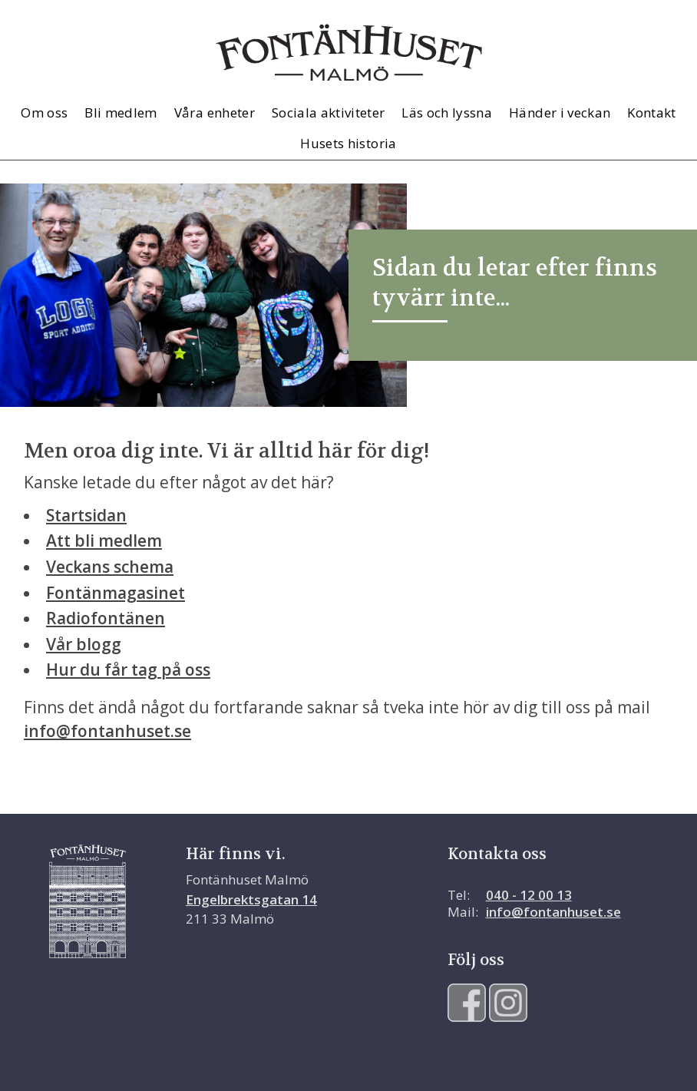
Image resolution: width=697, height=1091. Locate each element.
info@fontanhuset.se (107, 731)
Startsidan (86, 515)
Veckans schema (109, 566)
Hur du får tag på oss (128, 669)
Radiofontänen (105, 618)
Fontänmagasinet (115, 592)
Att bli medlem (104, 540)
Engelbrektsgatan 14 (251, 899)
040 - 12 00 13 (529, 895)
